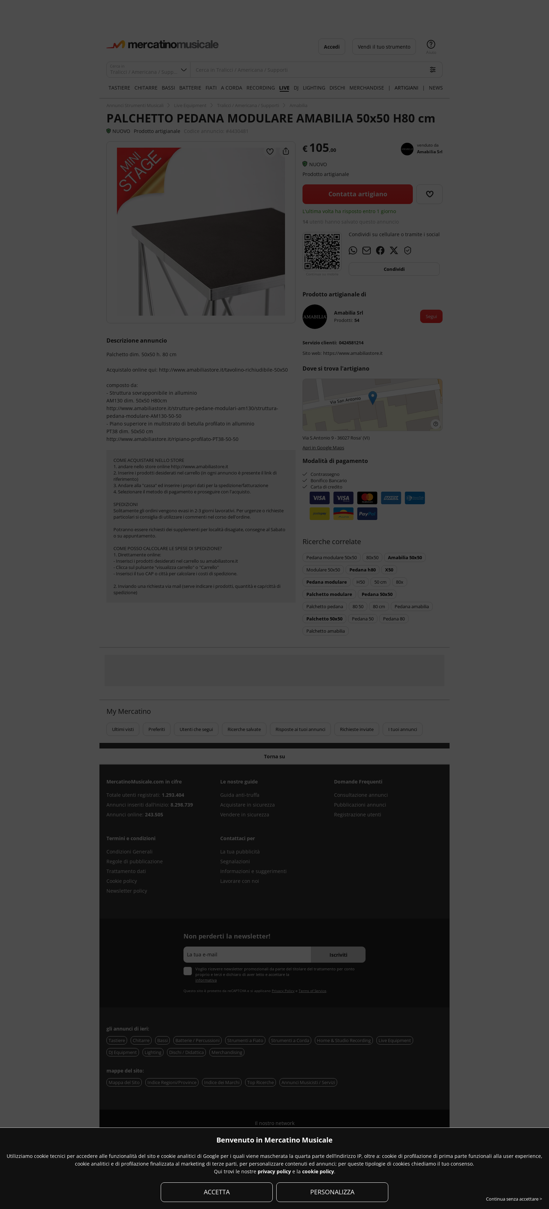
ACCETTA (217, 1192)
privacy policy (274, 1171)
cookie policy (318, 1171)
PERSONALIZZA (332, 1192)
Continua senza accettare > (514, 1199)
